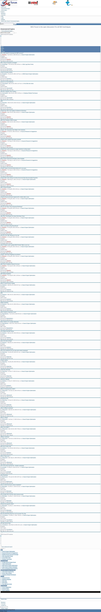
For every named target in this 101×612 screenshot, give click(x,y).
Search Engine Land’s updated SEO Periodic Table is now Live (15, 245)
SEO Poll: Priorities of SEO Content (9, 120)
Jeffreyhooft (4, 390)
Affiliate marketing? (5, 436)
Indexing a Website (5, 379)
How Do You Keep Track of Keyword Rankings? (11, 206)
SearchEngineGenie (10, 609)
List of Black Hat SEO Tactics (7, 331)
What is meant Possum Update (8, 283)
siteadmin (4, 54)
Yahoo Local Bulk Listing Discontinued (9, 225)
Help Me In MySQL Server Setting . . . (9, 91)
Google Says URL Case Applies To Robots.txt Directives (13, 110)
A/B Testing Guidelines (6, 273)
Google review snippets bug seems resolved (11, 139)
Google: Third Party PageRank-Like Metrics (10, 254)
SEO (2, 101)
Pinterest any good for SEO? (7, 504)
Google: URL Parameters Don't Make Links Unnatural (13, 129)
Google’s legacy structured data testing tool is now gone (13, 168)
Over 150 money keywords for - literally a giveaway (12, 465)
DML (2, 293)
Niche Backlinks (4, 475)
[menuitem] (5, 8)
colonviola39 (5, 83)
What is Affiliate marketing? (7, 408)
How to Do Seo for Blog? (6, 341)
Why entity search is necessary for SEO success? (12, 53)
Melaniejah (4, 486)
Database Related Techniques (31, 93)
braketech (4, 285)
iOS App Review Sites (6, 523)
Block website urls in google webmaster (10, 321)
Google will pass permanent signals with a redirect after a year (15, 197)
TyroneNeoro (5, 515)
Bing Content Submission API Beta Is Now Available (12, 158)
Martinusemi (5, 476)
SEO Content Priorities (6, 187)
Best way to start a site (6, 446)
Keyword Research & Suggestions (29, 131)
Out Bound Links (4, 398)
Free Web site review (28, 83)
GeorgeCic (4, 73)
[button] (1, 45)
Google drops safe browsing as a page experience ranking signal (15, 149)
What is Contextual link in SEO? (8, 389)
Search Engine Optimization (28, 54)
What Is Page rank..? (5, 456)
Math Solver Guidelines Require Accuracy (10, 264)
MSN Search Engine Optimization (30, 73)
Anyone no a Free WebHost (7, 82)
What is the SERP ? (5, 427)
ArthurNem (4, 102)
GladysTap (4, 352)
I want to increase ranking (6, 72)
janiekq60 (4, 467)
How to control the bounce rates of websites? (11, 484)
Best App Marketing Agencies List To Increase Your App (13, 513)
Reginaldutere (5, 313)
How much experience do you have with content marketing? (14, 350)
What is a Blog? (4, 417)
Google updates (4, 360)
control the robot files (5, 369)
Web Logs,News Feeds (28, 64)
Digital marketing (4, 302)
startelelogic (4, 64)
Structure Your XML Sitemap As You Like (10, 235)
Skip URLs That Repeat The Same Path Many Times (13, 216)
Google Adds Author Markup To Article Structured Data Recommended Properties (19, 177)
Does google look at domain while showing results (12, 494)
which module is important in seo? (8, 312)
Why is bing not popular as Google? (9, 62)
